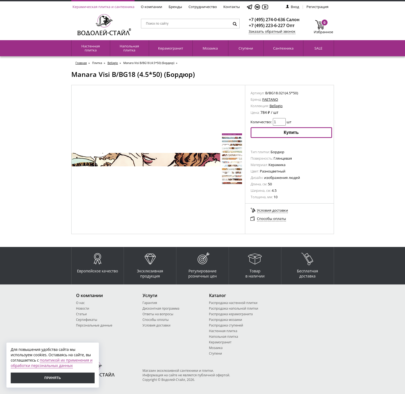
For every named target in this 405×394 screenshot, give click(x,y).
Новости (82, 308)
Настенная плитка (90, 48)
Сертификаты (86, 319)
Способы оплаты (271, 218)
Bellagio (112, 63)
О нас (80, 303)
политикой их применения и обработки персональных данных (51, 363)
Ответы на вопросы (158, 314)
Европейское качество (97, 261)
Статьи (81, 314)
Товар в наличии (255, 264)
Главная (81, 63)
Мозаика (210, 48)
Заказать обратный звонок (272, 31)
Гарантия (150, 303)
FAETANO (270, 99)
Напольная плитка (129, 48)
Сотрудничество (202, 6)
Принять (52, 378)
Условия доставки (272, 210)
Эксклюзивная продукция (150, 264)
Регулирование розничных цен (202, 264)
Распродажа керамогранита (231, 314)
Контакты (231, 6)
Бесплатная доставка (307, 264)
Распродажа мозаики (225, 319)
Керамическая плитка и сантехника (104, 6)
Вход (292, 6)
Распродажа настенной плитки (233, 303)
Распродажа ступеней (226, 325)
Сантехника (283, 48)
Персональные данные (94, 325)
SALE (318, 48)
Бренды (175, 6)
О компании (151, 6)
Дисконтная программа (161, 308)
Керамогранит (170, 48)
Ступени (246, 48)
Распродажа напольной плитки (233, 308)
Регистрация (317, 6)
